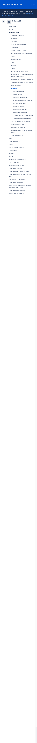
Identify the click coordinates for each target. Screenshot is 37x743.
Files (10, 138)
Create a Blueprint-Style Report (22, 118)
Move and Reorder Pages (18, 44)
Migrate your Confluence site (17, 179)
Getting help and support (16, 193)
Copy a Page (14, 47)
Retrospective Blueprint (20, 109)
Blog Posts (14, 38)
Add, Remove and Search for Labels (21, 53)
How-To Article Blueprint (20, 112)
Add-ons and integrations (16, 165)
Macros (11, 144)
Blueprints (14, 88)
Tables (13, 68)
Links (12, 62)
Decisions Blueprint (19, 91)
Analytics (11, 153)
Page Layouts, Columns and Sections (22, 79)
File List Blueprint (18, 94)
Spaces (11, 29)
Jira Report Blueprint (19, 106)
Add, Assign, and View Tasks (19, 71)
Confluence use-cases (15, 168)
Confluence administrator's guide (19, 171)
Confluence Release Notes (17, 190)
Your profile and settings (16, 147)
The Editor (14, 41)
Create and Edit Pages (17, 35)
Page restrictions (16, 59)
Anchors (13, 65)
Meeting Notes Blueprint (20, 97)
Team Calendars (14, 162)
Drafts (13, 56)
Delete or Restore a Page (18, 50)
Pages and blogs (14, 32)
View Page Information (18, 127)
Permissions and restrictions (17, 159)
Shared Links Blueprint (19, 103)
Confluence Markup (17, 135)
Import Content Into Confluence (20, 121)
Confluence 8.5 (16, 21)
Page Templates (16, 85)
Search (30, 4)
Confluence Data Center (16, 182)
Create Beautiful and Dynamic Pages (22, 82)
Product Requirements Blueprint (22, 100)
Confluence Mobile (14, 141)
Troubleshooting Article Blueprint (23, 115)
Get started (12, 26)
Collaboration (13, 150)
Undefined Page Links (17, 124)
